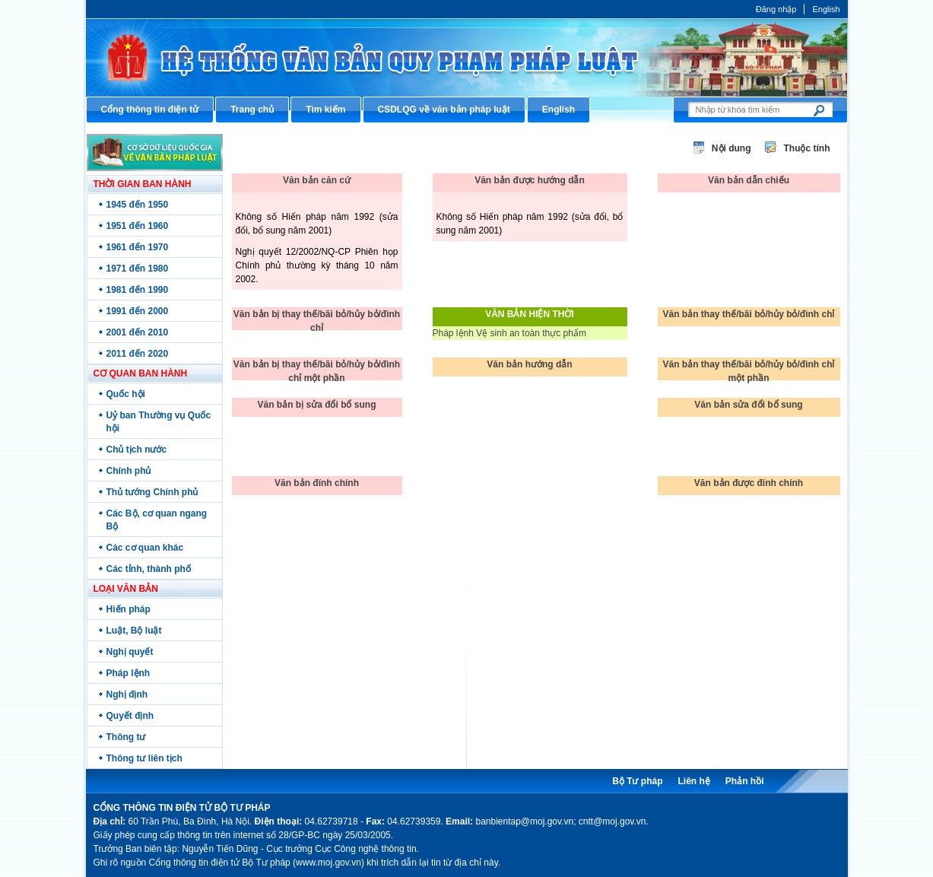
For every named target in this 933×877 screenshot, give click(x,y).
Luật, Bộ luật (134, 630)
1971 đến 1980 (137, 268)
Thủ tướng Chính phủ (152, 492)
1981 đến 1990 (137, 289)
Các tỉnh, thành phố (148, 569)
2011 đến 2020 (137, 353)
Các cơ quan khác (145, 547)
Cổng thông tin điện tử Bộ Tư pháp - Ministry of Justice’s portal (467, 57)
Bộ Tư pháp (637, 781)
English (825, 9)
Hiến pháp (128, 609)
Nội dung (731, 148)
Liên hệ (693, 781)
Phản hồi (744, 781)
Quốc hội (125, 394)
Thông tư (126, 737)
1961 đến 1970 (137, 247)
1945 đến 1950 (137, 204)
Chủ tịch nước (136, 449)
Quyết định (130, 715)
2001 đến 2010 (137, 332)
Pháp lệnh (128, 673)
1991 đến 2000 (137, 311)
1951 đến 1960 (137, 226)
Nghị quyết (130, 652)
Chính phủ (128, 471)
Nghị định (127, 694)
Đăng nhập (776, 9)
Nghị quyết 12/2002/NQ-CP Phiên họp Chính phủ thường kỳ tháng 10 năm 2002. (317, 265)
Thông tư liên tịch (144, 758)
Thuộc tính (807, 148)
